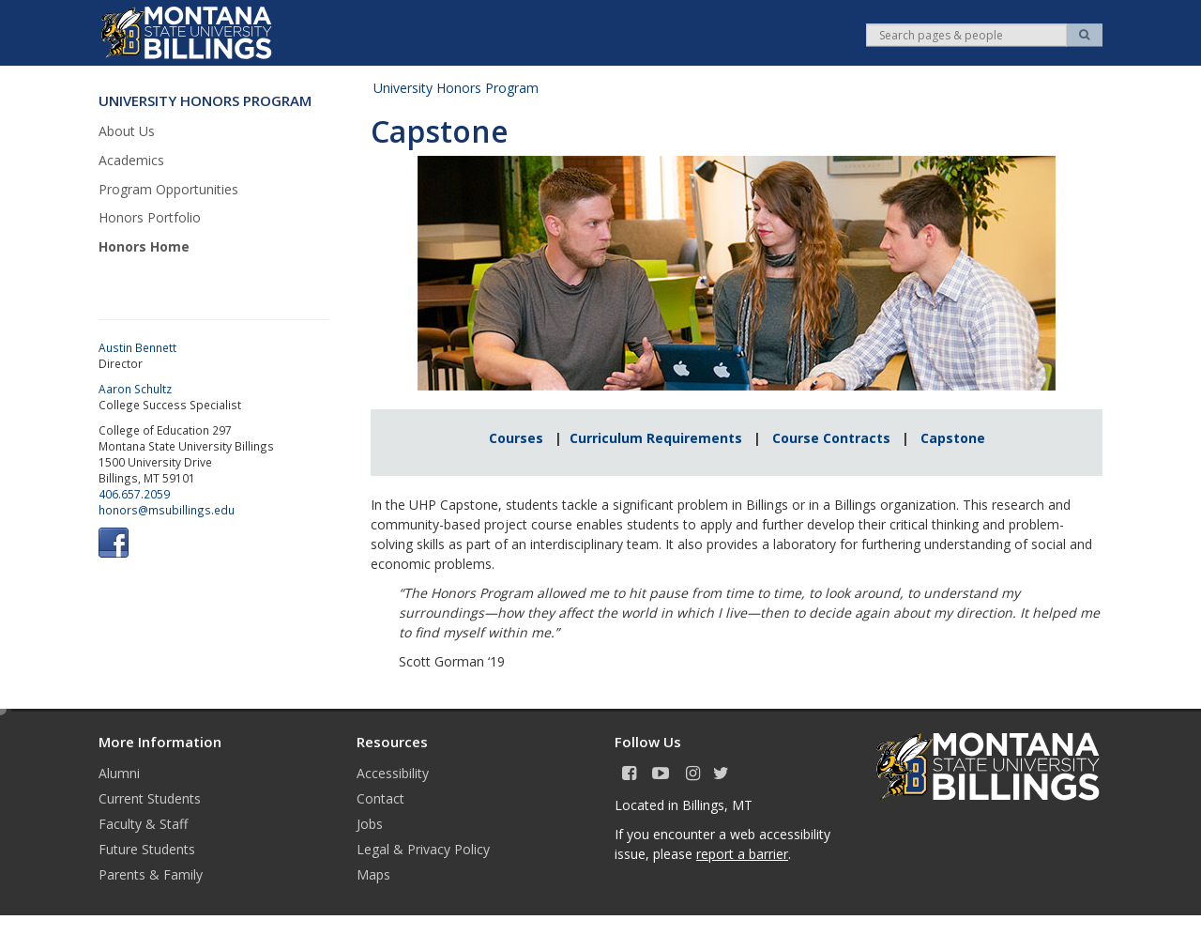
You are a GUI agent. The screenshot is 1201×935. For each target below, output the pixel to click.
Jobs (370, 824)
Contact (380, 798)
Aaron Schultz (135, 388)
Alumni (119, 773)
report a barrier (742, 854)
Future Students (147, 849)
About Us (127, 131)
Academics (131, 160)
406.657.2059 (134, 493)
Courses (522, 438)
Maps (373, 874)
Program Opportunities (168, 189)
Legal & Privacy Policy (423, 849)
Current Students (150, 798)
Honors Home (144, 246)
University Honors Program (456, 88)
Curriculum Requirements (656, 438)
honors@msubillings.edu (167, 509)
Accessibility (393, 773)
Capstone (952, 438)
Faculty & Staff (143, 824)
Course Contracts (831, 438)
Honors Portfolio (150, 217)
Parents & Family (151, 874)
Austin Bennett (137, 347)
